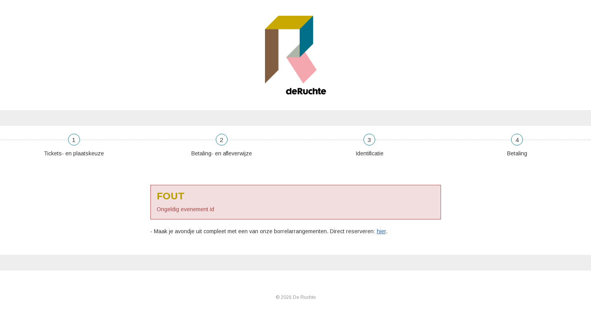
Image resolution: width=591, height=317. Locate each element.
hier (381, 231)
